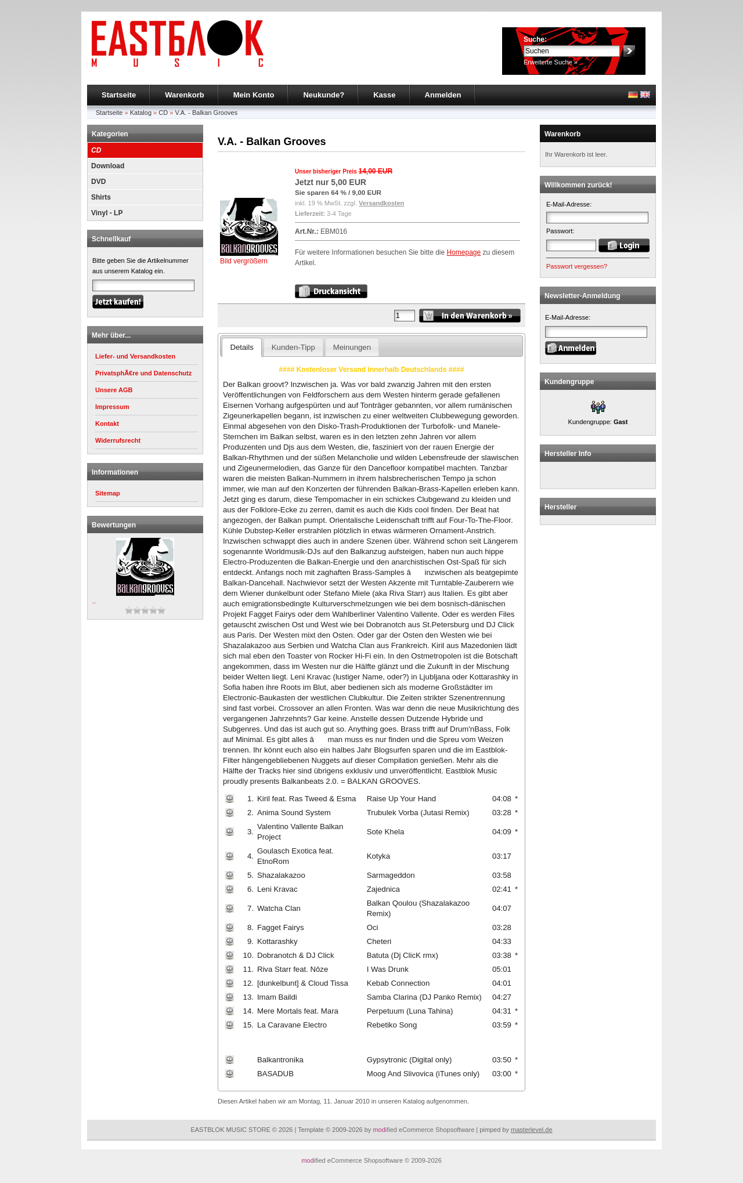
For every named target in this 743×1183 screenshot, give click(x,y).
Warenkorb (184, 95)
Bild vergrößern (249, 257)
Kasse (384, 95)
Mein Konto (254, 95)
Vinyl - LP (106, 213)
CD (163, 112)
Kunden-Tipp (293, 347)
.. (94, 601)
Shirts (101, 197)
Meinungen (352, 347)
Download (107, 166)
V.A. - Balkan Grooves (206, 112)
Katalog (141, 112)
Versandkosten (381, 203)
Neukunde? (323, 95)
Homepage (463, 252)
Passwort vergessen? (576, 266)
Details (241, 347)
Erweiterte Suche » (551, 62)
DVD (98, 182)
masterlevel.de (532, 1129)
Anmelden (443, 95)
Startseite (119, 95)
